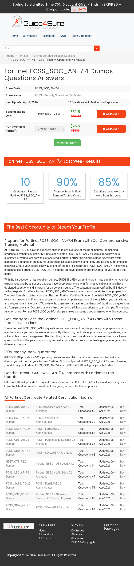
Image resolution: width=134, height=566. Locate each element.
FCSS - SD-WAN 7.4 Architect (54, 452)
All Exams (45, 538)
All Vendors (30, 36)
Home (14, 36)
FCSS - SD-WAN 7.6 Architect (54, 507)
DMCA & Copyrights (83, 542)
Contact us (77, 530)
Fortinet (23, 55)
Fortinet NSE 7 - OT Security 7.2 (55, 463)
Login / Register (82, 36)
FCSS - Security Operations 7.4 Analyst (58, 95)
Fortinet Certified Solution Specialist (54, 55)
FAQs (63, 36)
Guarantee (48, 36)
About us (76, 534)
